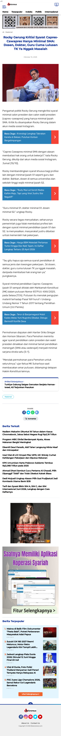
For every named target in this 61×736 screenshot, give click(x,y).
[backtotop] (30, 704)
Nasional (8, 397)
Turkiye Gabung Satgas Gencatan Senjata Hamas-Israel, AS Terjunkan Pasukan (30, 386)
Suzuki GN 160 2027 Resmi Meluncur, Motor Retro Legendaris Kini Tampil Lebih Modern (21, 644)
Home (5, 12)
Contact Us (35, 723)
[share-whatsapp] (33, 412)
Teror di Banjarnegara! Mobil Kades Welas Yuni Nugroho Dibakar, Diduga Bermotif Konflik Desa (25, 318)
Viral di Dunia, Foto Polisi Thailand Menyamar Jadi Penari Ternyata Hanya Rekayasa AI (23, 670)
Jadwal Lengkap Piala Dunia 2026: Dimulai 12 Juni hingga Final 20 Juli (21, 657)
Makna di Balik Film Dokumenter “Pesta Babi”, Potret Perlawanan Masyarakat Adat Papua (23, 631)
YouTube (42, 718)
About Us (25, 723)
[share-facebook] (24, 412)
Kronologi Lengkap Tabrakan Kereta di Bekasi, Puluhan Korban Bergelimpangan (24, 137)
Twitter (36, 718)
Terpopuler (17, 12)
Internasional (51, 12)
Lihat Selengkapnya (30, 694)
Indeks (29, 12)
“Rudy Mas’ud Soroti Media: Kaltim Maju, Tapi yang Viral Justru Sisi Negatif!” (24, 193)
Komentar (30, 418)
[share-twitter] (28, 412)
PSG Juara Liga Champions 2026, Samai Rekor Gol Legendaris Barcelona (23, 683)
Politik (38, 12)
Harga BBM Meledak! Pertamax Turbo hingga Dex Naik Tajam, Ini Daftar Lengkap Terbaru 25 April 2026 (26, 246)
